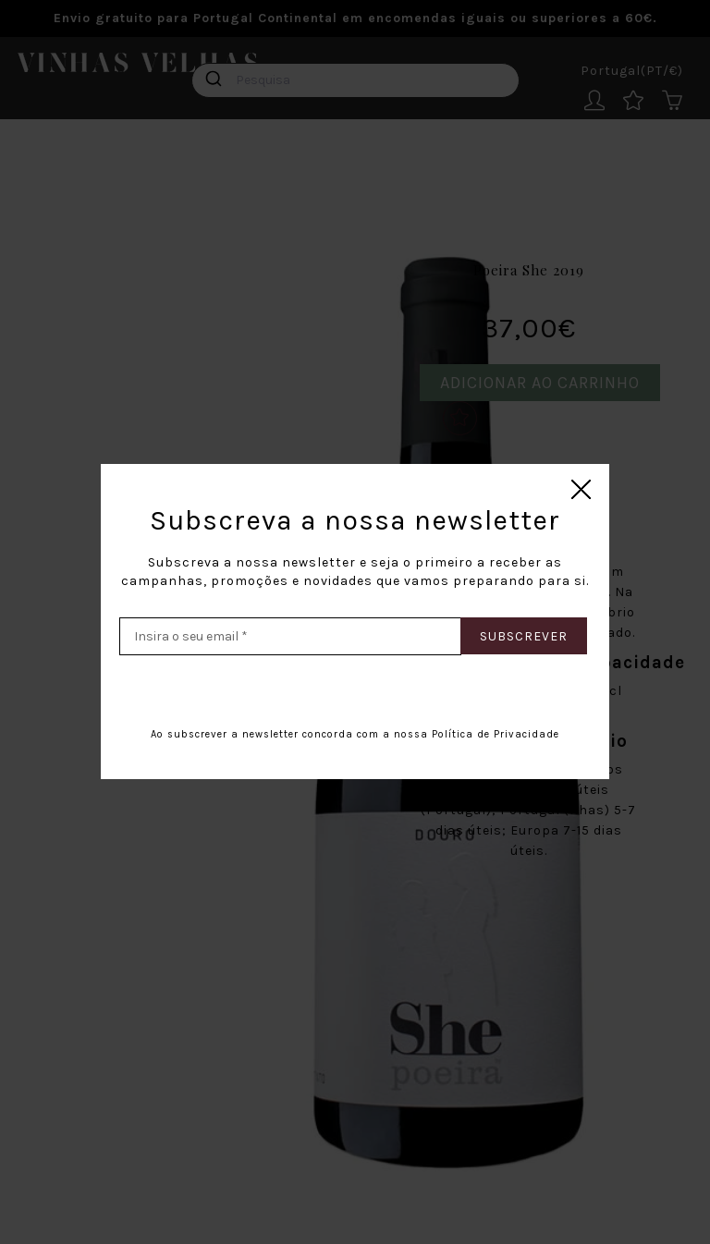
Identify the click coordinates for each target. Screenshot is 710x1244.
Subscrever (524, 636)
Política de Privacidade (495, 734)
